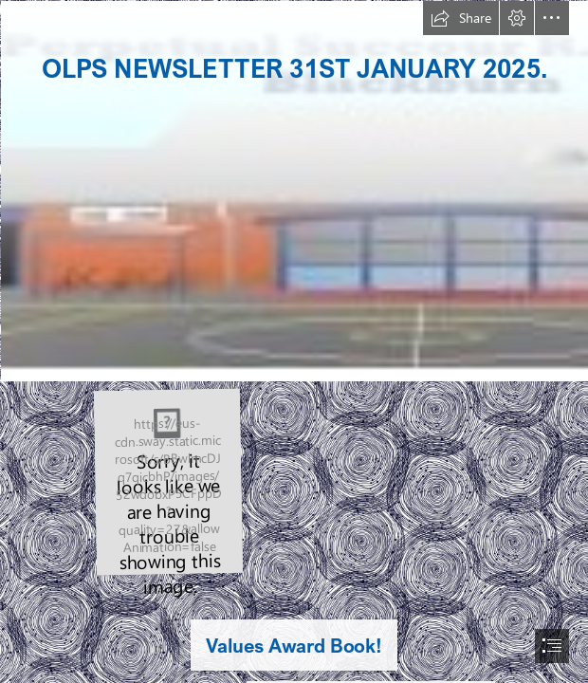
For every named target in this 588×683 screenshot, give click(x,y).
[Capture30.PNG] (294, 190)
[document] (294, 341)
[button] (461, 18)
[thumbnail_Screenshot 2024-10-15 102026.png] (167, 481)
